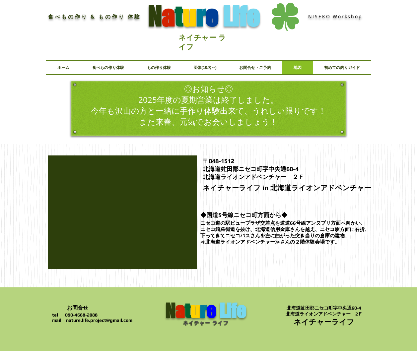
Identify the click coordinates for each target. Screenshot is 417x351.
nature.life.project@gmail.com (99, 320)
